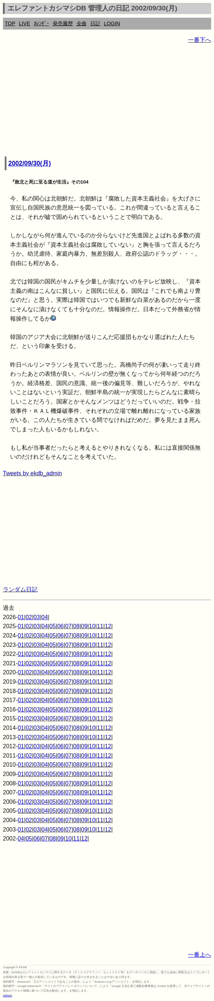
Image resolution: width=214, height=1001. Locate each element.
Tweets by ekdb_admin (32, 473)
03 (37, 617)
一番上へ (199, 955)
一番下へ (199, 40)
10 (92, 626)
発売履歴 (63, 23)
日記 (95, 23)
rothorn (7, 995)
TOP (10, 23)
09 (84, 626)
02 (29, 617)
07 (68, 626)
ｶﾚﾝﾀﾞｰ (41, 23)
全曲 (82, 23)
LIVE (24, 23)
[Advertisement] (107, 100)
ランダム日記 (20, 589)
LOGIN (112, 23)
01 (21, 617)
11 (100, 626)
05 (52, 626)
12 (108, 626)
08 (76, 626)
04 (45, 617)
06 (60, 626)
